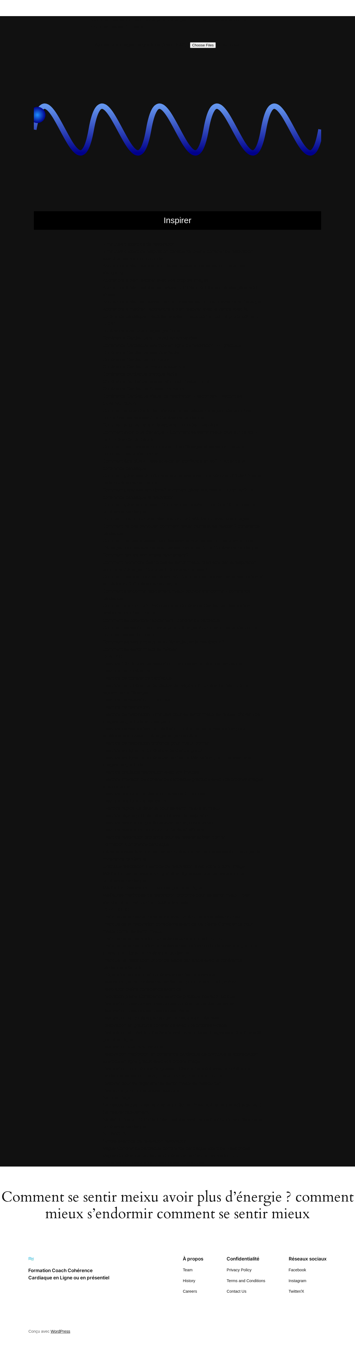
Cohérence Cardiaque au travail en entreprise (150, 338)
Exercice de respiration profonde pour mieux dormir (156, 743)
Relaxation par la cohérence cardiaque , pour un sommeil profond (170, 982)
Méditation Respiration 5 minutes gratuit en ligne (152, 888)
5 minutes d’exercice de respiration (138, 244)
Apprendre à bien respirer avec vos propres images (156, 280)
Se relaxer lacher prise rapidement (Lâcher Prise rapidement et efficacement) (182, 1105)
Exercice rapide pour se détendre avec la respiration (156, 815)
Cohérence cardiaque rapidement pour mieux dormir (157, 381)
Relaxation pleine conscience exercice (142, 989)
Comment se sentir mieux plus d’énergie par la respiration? (163, 642)
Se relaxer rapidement (125, 1112)
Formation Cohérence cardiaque (136, 844)
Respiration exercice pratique (133, 1047)
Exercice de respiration (126, 707)
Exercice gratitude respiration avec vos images (151, 772)
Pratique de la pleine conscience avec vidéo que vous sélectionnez (171, 917)
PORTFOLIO (116, 909)
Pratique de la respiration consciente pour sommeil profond (163, 938)
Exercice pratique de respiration (135, 801)
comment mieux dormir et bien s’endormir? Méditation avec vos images (176, 519)
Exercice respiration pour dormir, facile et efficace (153, 830)
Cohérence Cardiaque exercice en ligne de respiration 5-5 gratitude (172, 345)
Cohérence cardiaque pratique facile (140, 374)
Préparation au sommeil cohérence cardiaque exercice (159, 974)
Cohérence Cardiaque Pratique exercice (144, 367)
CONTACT (114, 656)
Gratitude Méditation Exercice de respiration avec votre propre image (174, 866)
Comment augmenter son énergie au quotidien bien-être (160, 425)
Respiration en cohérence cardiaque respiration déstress (161, 1018)
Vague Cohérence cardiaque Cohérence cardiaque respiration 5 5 (170, 1155)
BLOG (109, 323)
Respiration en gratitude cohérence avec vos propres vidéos (165, 1025)
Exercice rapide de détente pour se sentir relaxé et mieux (161, 808)
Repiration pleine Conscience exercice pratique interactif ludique (169, 996)
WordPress (60, 1331)
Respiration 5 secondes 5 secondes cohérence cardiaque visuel (168, 1003)
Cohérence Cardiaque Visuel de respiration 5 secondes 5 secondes (172, 396)
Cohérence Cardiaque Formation (136, 359)
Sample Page (117, 1097)
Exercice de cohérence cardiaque (137, 678)
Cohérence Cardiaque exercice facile (141, 352)
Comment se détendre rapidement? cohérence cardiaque (161, 620)
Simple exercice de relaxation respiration (144, 1141)
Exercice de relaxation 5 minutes (136, 699)
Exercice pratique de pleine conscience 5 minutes (154, 793)
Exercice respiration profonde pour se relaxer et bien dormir (164, 837)
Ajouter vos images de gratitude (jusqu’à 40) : (142, 45)
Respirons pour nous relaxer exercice (141, 1090)
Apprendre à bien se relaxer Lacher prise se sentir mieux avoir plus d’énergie (182, 302)
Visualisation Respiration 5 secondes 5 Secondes (153, 1162)
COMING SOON (120, 403)
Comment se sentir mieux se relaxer (140, 649)
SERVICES (114, 1134)
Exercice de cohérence (126, 671)
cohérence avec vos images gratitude (141, 330)
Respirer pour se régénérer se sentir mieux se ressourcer (161, 1083)
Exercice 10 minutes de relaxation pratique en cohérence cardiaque (172, 663)
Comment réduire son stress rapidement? (145, 555)
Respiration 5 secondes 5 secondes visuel (146, 1010)
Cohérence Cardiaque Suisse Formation (144, 389)
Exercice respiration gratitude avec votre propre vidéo (158, 822)
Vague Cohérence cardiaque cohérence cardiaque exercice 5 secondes (176, 1148)
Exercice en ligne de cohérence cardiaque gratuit (153, 750)
